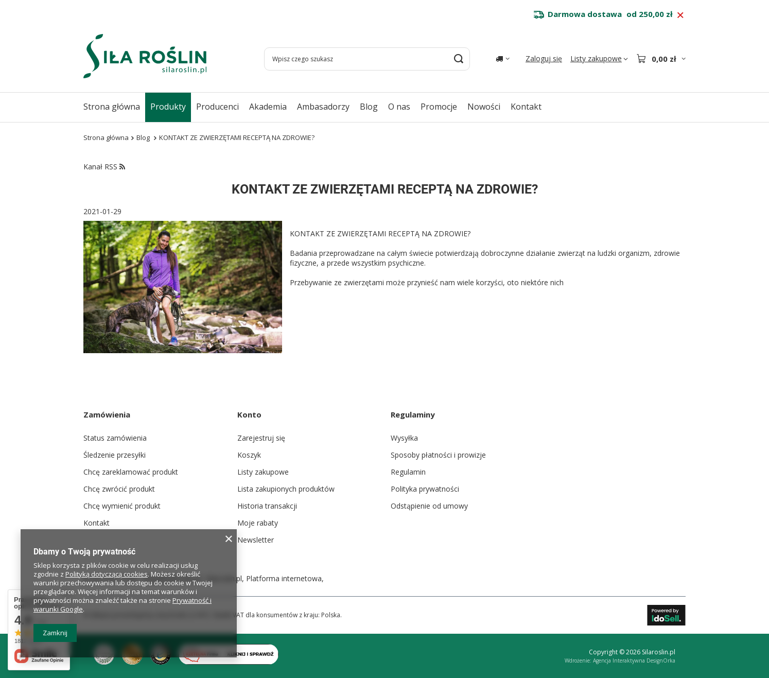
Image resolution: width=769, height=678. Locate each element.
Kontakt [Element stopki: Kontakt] (96, 523)
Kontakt (526, 106)
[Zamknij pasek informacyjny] (680, 15)
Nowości (483, 106)
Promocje (439, 106)
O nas (399, 106)
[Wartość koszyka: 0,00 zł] (661, 58)
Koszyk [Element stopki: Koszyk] (249, 455)
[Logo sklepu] (144, 56)
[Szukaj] (458, 59)
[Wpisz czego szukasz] (367, 59)
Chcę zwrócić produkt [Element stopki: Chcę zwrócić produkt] (119, 489)
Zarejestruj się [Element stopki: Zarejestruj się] (261, 438)
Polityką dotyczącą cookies (106, 574)
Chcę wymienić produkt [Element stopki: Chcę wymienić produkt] (122, 506)
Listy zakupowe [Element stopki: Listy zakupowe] (263, 472)
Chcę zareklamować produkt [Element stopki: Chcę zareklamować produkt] (130, 472)
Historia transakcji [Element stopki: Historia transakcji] (267, 506)
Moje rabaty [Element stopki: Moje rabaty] (257, 523)
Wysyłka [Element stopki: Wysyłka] (404, 438)
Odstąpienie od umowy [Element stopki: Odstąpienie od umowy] (429, 506)
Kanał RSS (104, 166)
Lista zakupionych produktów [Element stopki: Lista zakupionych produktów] (286, 489)
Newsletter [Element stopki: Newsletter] (255, 540)
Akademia (268, 106)
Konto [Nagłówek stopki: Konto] (249, 414)
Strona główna (111, 106)
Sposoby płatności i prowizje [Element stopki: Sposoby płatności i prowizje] (438, 455)
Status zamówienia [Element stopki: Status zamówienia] (115, 438)
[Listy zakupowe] (599, 59)
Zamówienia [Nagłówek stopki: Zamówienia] (106, 414)
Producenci (217, 106)
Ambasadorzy (323, 106)
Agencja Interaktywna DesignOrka (634, 660)
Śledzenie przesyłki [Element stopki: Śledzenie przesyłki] (114, 455)
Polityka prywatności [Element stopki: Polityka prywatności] (425, 489)
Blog (369, 106)
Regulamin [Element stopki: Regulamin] (408, 472)
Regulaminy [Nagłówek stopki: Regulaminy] (413, 414)
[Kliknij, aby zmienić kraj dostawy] (503, 58)
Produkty (168, 106)
